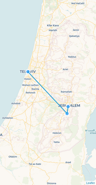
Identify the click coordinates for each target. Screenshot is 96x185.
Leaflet (90, 182)
